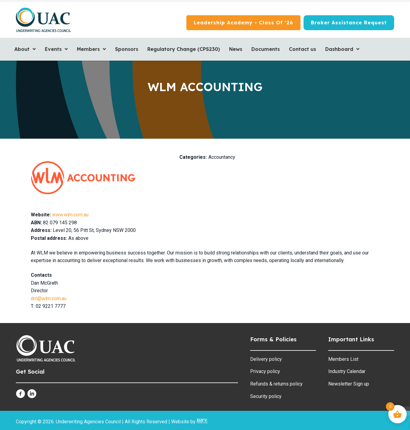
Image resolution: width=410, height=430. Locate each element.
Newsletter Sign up (348, 384)
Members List (343, 359)
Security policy (266, 396)
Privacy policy (265, 371)
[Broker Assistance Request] (349, 22)
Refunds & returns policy (276, 384)
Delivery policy (266, 359)
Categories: (193, 157)
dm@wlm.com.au (49, 298)
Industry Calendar (346, 371)
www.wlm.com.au (70, 215)
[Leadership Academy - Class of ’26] (243, 22)
